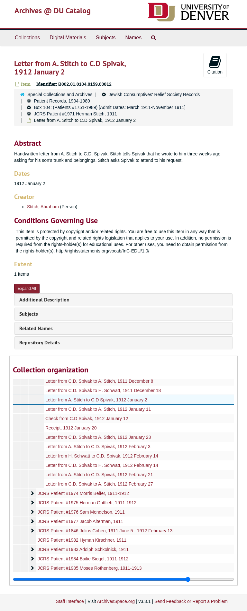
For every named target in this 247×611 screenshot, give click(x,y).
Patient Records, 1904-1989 (62, 100)
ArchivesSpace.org (116, 601)
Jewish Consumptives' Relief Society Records (154, 94)
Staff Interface (70, 601)
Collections (27, 37)
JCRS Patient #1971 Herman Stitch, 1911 (75, 113)
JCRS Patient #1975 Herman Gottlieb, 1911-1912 (87, 502)
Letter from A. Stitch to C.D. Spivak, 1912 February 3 (98, 446)
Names (133, 37)
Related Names (36, 328)
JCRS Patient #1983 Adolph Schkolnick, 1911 (83, 549)
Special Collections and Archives (59, 94)
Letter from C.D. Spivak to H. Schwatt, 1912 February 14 (101, 465)
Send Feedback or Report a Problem (191, 601)
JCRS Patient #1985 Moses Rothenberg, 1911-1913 (90, 568)
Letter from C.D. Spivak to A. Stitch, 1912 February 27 (99, 484)
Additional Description (44, 299)
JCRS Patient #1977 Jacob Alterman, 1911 (80, 521)
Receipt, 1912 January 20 (71, 427)
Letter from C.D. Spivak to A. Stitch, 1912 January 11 (98, 409)
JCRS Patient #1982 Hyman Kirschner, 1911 (82, 540)
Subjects (105, 37)
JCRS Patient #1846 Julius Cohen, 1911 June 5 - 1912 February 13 (105, 530)
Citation (215, 64)
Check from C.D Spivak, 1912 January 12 (86, 418)
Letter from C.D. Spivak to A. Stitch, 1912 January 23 (98, 437)
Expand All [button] (27, 288)
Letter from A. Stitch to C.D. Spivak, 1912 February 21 (99, 474)
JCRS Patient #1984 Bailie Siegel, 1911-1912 (83, 558)
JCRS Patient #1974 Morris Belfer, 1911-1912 (83, 493)
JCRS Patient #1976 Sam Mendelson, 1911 (81, 512)
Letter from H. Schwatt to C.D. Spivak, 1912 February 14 (101, 455)
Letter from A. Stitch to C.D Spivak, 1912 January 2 (96, 399)
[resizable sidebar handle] (123, 579)
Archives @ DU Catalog (52, 10)
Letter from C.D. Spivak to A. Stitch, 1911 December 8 (99, 381)
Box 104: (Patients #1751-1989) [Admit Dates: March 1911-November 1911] (110, 107)
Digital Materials (68, 37)
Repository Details (39, 342)
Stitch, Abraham (43, 206)
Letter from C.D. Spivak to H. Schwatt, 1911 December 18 (103, 390)
